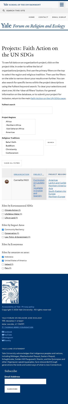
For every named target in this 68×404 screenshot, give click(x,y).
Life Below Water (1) (13, 214)
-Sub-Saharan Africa (18, 128)
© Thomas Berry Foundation (17, 327)
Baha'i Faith (23, 142)
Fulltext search (8, 105)
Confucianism (23, 153)
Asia (51, 188)
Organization (21, 174)
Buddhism (23, 146)
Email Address (12, 376)
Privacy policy (28, 307)
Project (38, 174)
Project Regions (9, 117)
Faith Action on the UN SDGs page (48, 98)
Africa (18, 121)
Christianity (23, 149)
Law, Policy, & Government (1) (17, 237)
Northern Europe (57, 196)
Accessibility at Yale (11, 307)
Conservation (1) (12, 233)
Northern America (57, 185)
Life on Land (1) (11, 218)
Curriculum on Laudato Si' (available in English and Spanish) (38, 188)
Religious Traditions (11, 138)
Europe (52, 194)
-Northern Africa (18, 125)
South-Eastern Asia (58, 191)
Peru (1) (8, 268)
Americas (18, 132)
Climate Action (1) (13, 210)
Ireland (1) (9, 264)
